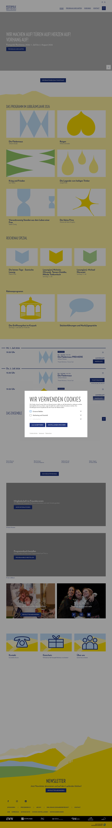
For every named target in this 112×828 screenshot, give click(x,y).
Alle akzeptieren (37, 425)
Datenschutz (48, 433)
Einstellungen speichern (57, 425)
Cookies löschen (34, 433)
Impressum (41, 433)
